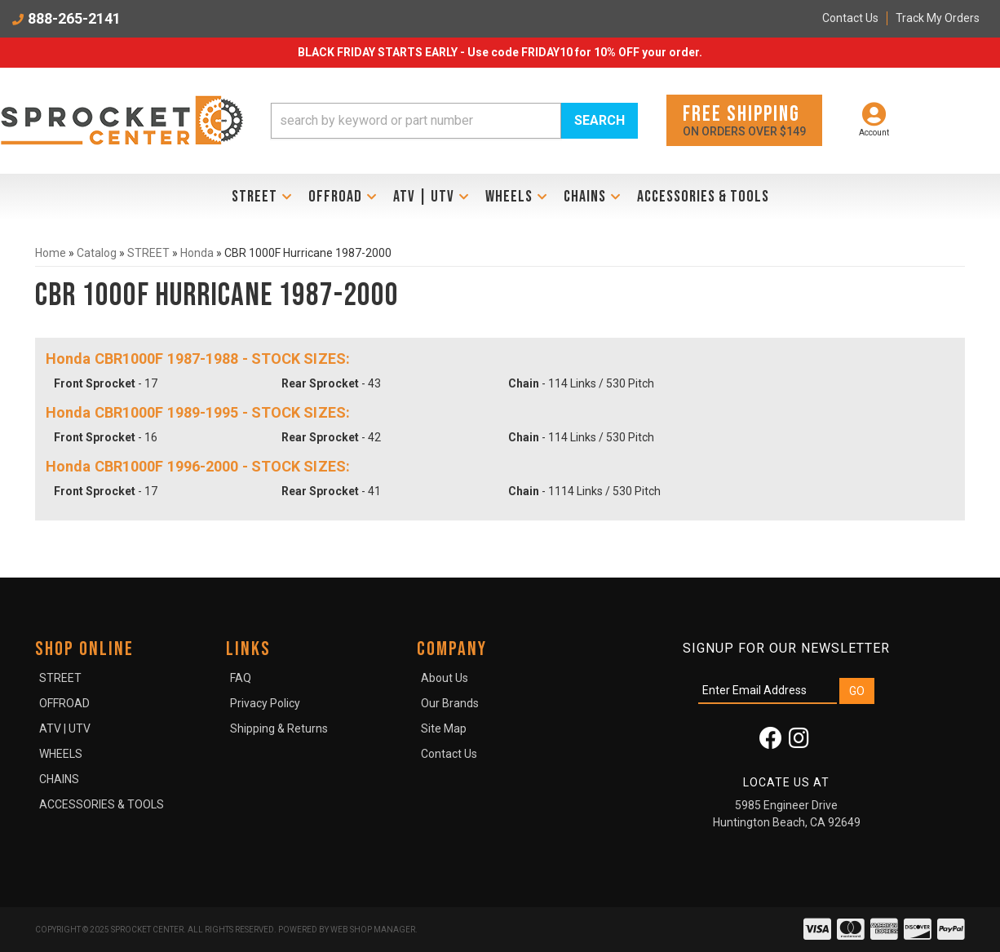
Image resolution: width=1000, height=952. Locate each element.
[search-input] (416, 121)
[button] (454, 121)
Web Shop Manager (372, 929)
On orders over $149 (744, 119)
